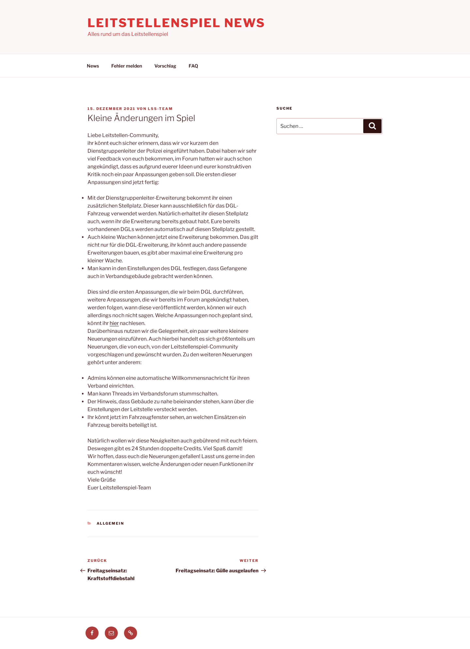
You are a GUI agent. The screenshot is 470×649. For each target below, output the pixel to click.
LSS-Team (160, 108)
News (93, 66)
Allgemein (110, 523)
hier (114, 323)
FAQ (193, 66)
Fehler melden (126, 66)
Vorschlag (165, 66)
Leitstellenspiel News (176, 23)
